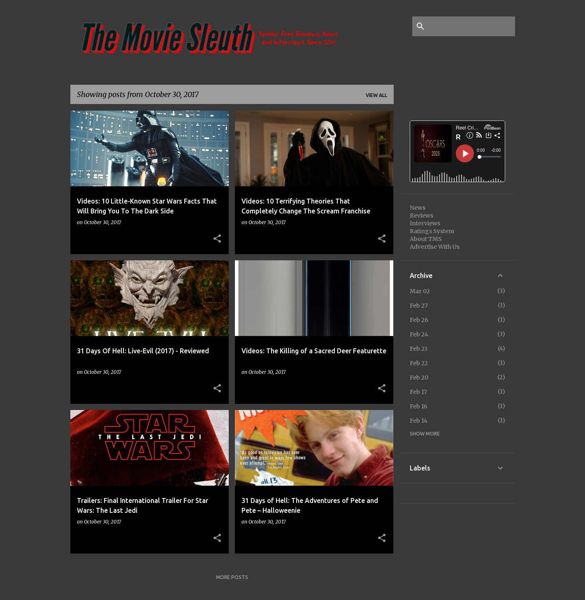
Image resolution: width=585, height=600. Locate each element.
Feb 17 (418, 392)
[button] (217, 239)
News (417, 207)
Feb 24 (419, 334)
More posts (232, 577)
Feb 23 (418, 348)
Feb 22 (419, 363)
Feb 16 (418, 406)
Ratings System (432, 231)
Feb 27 (419, 305)
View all (376, 95)
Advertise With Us (435, 246)
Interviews (425, 223)
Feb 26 (419, 320)
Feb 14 (418, 420)
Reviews (421, 215)
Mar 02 (420, 291)
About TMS (426, 239)
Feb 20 (419, 377)
